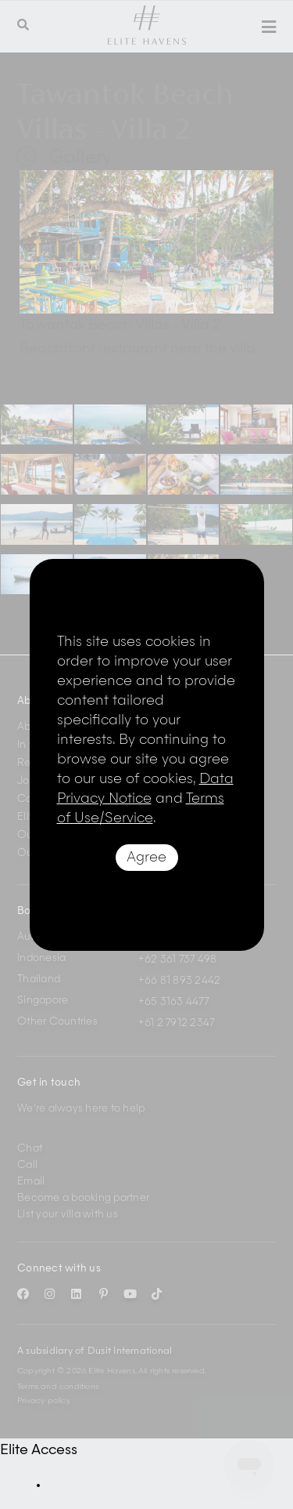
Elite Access (38, 1450)
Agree (146, 858)
